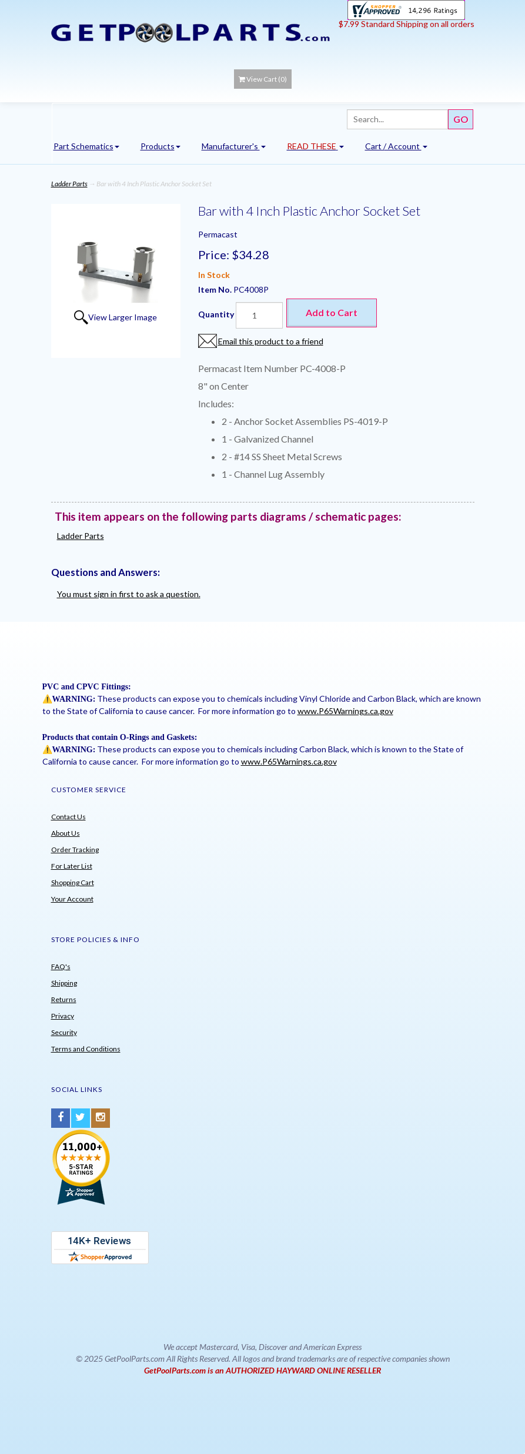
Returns (63, 999)
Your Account (72, 898)
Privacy (62, 1015)
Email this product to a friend (270, 341)
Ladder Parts (69, 183)
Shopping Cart (72, 882)
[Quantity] (259, 315)
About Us (65, 833)
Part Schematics (86, 146)
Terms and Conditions (86, 1048)
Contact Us (68, 816)
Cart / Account (396, 146)
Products (160, 146)
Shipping (64, 983)
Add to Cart (331, 312)
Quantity (216, 314)
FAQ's (61, 966)
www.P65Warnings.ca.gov (345, 711)
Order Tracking (75, 849)
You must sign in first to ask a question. (128, 594)
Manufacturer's (234, 146)
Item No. (215, 289)
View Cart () (263, 79)
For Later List (71, 866)
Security (64, 1032)
